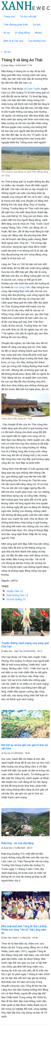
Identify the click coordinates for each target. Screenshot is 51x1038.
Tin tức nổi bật (28, 16)
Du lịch (37, 24)
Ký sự (6, 32)
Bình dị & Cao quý (13, 40)
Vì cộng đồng (22, 32)
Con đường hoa (36, 40)
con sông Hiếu (22, 287)
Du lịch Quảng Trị (16, 599)
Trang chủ (9, 16)
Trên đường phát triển (15, 24)
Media (38, 32)
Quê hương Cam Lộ (17, 595)
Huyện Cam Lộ (14, 591)
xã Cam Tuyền (31, 88)
